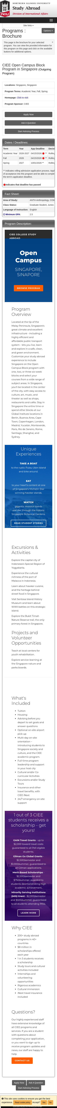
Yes (43, 1102)
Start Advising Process (28, 131)
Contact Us (22, 1060)
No (50, 1102)
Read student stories (28, 523)
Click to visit (22, 97)
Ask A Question (28, 123)
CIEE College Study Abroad (22, 235)
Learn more (28, 913)
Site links (28, 25)
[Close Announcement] (52, 42)
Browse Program (28, 288)
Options (48, 30)
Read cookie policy (22, 1102)
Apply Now (28, 114)
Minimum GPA (13, 214)
